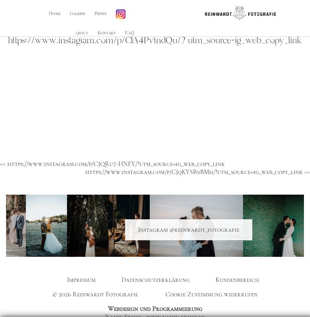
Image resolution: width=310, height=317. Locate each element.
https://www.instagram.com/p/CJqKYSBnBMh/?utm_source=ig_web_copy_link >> (197, 172)
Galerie (77, 14)
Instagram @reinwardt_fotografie (188, 230)
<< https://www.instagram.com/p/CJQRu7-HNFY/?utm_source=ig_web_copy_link (112, 164)
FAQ (129, 33)
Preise (100, 14)
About (81, 33)
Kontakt (107, 33)
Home (54, 14)
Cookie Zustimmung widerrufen (211, 294)
